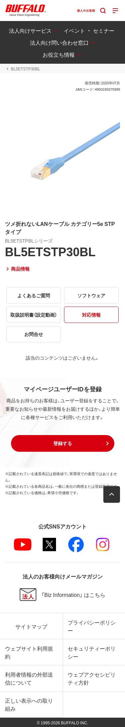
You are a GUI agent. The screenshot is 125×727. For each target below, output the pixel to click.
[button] (62, 443)
